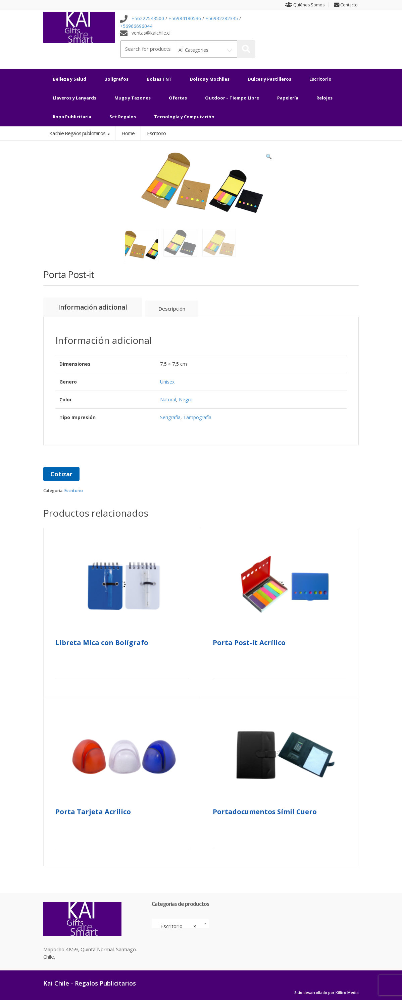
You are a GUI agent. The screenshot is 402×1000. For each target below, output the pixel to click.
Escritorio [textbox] (178, 925)
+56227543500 (148, 18)
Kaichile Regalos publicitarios (77, 133)
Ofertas (178, 98)
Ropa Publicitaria (72, 117)
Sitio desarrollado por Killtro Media (326, 992)
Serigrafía (170, 417)
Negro (186, 399)
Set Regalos (122, 117)
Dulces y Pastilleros (269, 79)
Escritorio (320, 79)
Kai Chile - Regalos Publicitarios (89, 983)
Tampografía (197, 417)
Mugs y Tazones (132, 98)
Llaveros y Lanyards (74, 98)
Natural (168, 399)
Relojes (324, 98)
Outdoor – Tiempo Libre (232, 98)
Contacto (346, 4)
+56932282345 (221, 18)
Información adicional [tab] (92, 307)
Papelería (287, 98)
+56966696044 (136, 26)
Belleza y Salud (69, 79)
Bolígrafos (116, 79)
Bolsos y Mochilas (210, 79)
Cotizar (61, 474)
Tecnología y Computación (184, 117)
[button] (269, 158)
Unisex (167, 381)
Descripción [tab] (171, 308)
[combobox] (180, 923)
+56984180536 (184, 18)
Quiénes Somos (303, 4)
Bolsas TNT (159, 79)
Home (128, 133)
